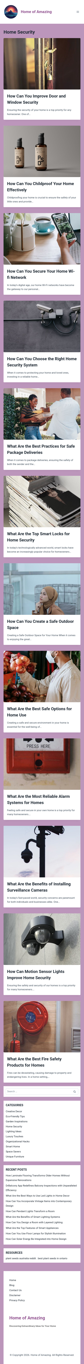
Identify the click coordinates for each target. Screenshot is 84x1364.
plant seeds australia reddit (21, 1258)
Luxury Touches (14, 1136)
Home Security (14, 1126)
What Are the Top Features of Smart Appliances (32, 1227)
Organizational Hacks (18, 1141)
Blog (11, 1285)
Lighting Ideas (13, 1131)
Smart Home (13, 1146)
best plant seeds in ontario (52, 1258)
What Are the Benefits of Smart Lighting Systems (33, 1216)
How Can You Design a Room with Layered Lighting (34, 1222)
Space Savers (13, 1151)
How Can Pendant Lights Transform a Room (30, 1211)
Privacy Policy (17, 1300)
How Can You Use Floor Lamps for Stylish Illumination (36, 1233)
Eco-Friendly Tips (15, 1116)
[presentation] (42, 64)
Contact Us (15, 1290)
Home (12, 1280)
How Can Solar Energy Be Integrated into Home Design (36, 1238)
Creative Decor (14, 1111)
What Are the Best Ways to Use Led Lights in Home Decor (38, 1195)
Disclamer (15, 1295)
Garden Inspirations (16, 1121)
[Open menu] (77, 11)
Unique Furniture (15, 1156)
